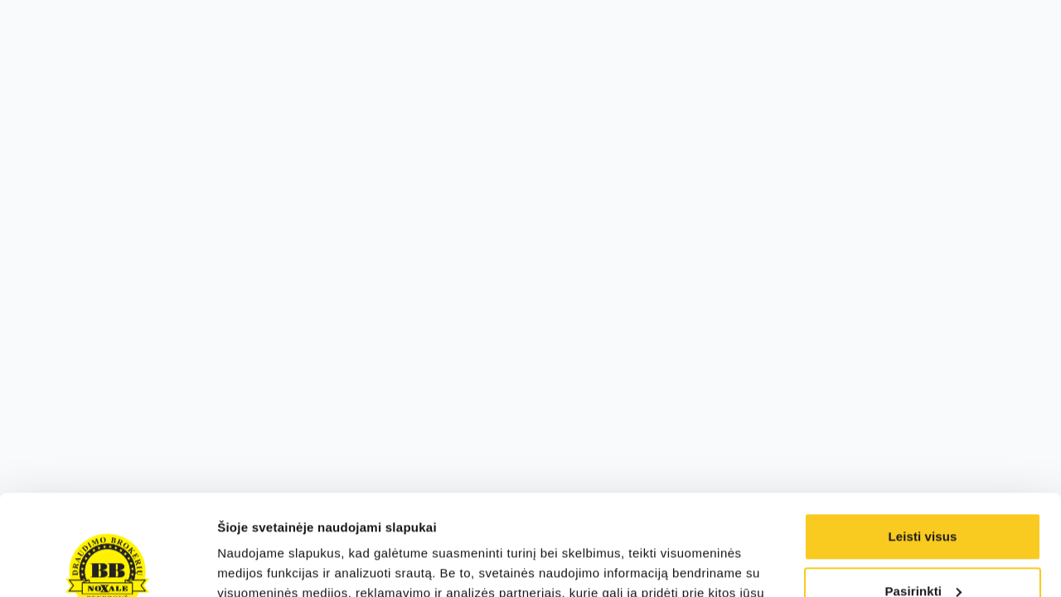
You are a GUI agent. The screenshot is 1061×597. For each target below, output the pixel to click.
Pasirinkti (923, 496)
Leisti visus (923, 442)
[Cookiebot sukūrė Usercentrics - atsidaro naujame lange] (107, 564)
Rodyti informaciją (272, 564)
